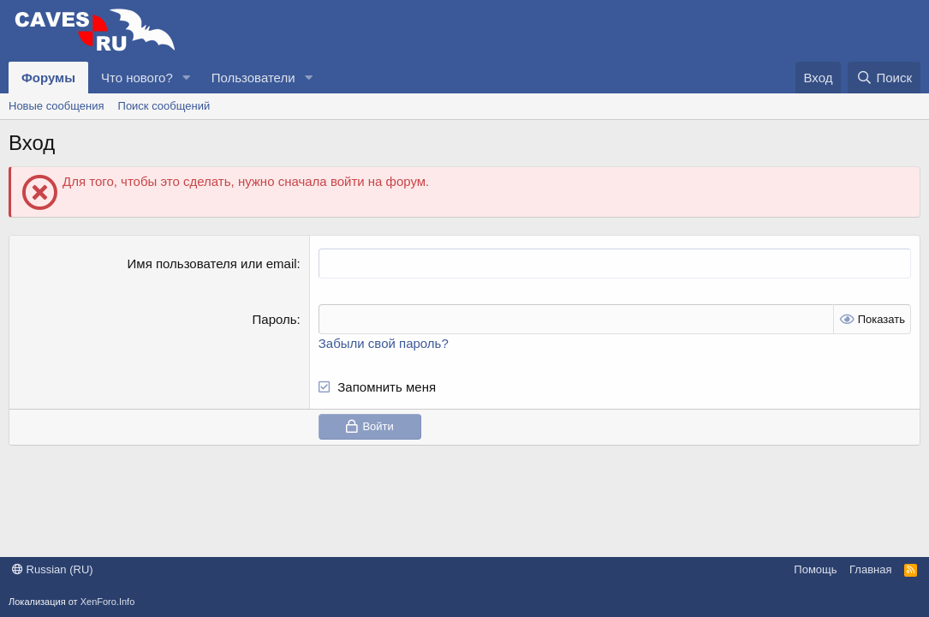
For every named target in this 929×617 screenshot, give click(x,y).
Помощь (815, 569)
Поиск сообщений (164, 105)
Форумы (48, 77)
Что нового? (137, 77)
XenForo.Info (107, 601)
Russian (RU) (52, 569)
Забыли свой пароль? (384, 343)
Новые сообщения (56, 105)
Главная (870, 569)
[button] (187, 77)
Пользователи (253, 77)
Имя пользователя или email (212, 263)
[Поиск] (884, 77)
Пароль (275, 319)
